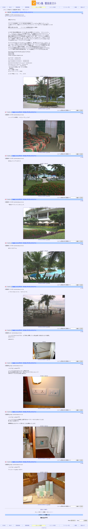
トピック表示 (52, 7)
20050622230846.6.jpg (44, 326)
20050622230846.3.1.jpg (44, 458)
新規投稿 (18, 7)
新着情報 (27, 7)
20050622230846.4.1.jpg (44, 504)
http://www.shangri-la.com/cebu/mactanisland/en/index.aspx (15, 16)
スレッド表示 (39, 7)
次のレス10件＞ (44, 509)
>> (28, 9)
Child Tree (44, 527)
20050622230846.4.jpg (44, 239)
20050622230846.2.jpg (44, 152)
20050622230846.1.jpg (44, 108)
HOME (3, 7)
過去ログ (83, 7)
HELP (10, 7)
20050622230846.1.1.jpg (44, 359)
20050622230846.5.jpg (44, 283)
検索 (76, 7)
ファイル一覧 (66, 7)
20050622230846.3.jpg (44, 196)
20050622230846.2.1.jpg (44, 408)
